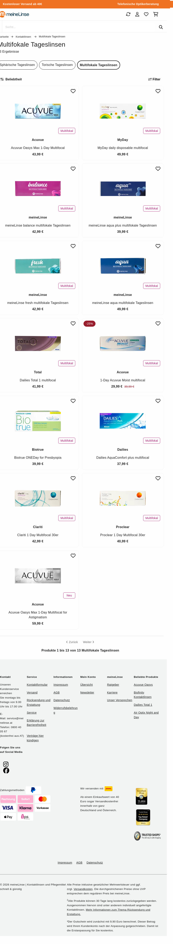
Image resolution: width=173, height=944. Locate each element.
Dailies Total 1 (143, 704)
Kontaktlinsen (24, 36)
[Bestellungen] (128, 14)
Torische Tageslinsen (57, 65)
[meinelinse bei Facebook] (6, 770)
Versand (32, 692)
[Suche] (78, 27)
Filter (154, 79)
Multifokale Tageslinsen (98, 65)
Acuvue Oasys (143, 684)
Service (32, 712)
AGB (56, 692)
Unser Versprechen (119, 700)
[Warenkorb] (156, 14)
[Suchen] (161, 27)
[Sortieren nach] (13, 79)
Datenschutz (61, 700)
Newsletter (87, 692)
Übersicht (86, 684)
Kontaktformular (37, 684)
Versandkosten (83, 889)
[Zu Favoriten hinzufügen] (73, 91)
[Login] (137, 14)
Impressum (60, 684)
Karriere (112, 692)
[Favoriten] (146, 14)
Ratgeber (113, 684)
